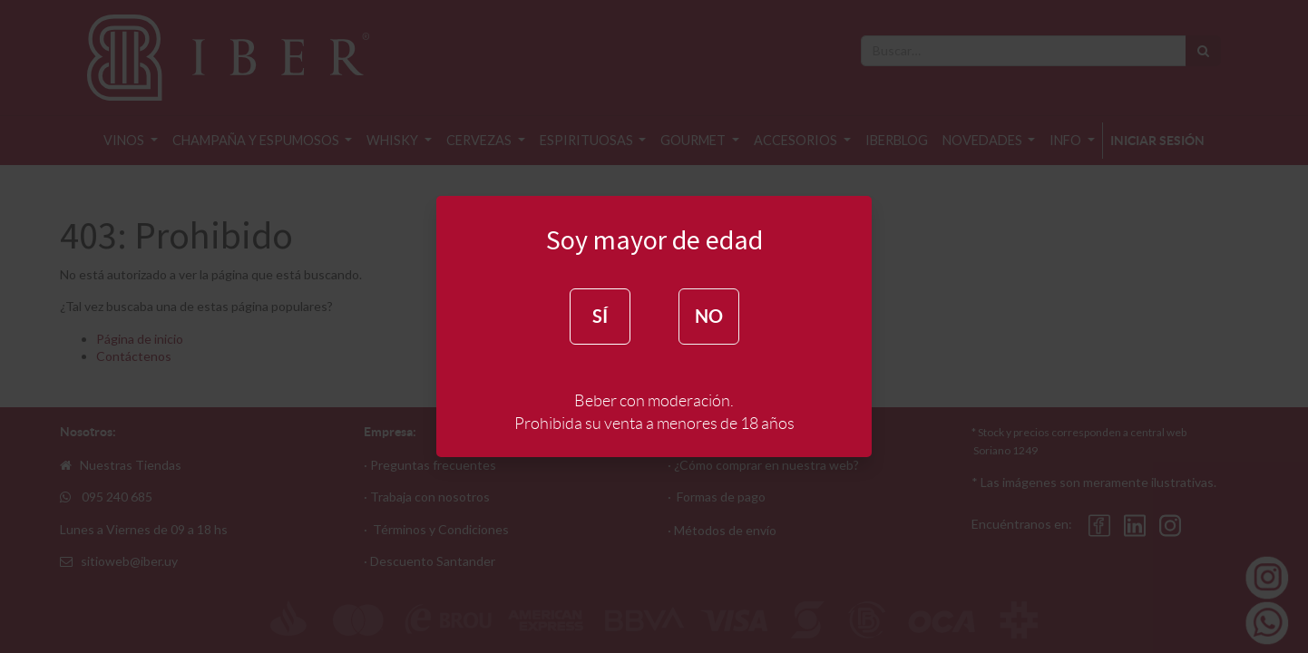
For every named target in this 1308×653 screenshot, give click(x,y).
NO (709, 316)
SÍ (600, 316)
